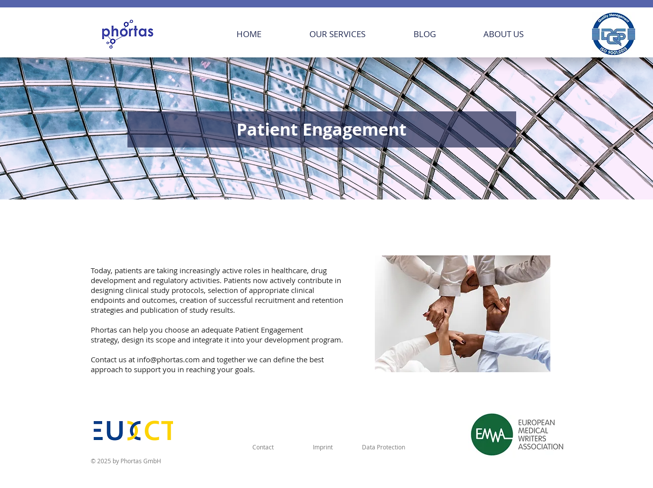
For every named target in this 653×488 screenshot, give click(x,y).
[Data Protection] (384, 447)
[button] (354, 34)
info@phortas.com (168, 359)
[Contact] (263, 447)
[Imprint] (323, 447)
